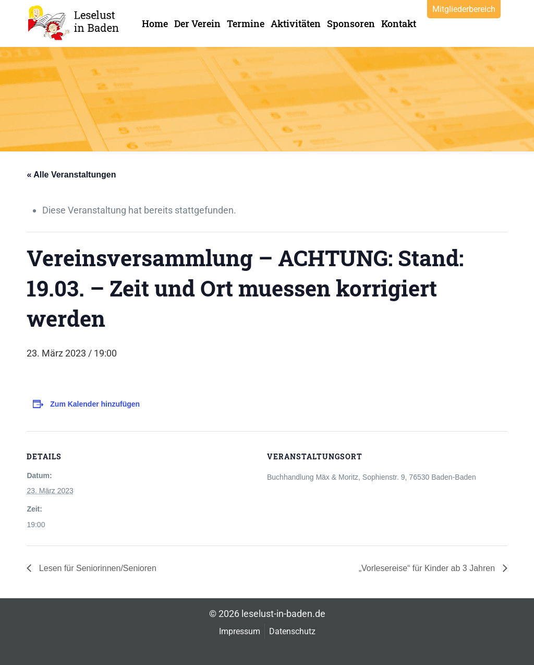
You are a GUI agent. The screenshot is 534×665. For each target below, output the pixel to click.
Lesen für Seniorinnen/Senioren (96, 568)
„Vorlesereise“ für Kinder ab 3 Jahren (428, 568)
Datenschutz (292, 631)
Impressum (239, 631)
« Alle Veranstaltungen (71, 174)
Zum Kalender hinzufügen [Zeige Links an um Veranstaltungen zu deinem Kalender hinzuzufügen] (95, 404)
